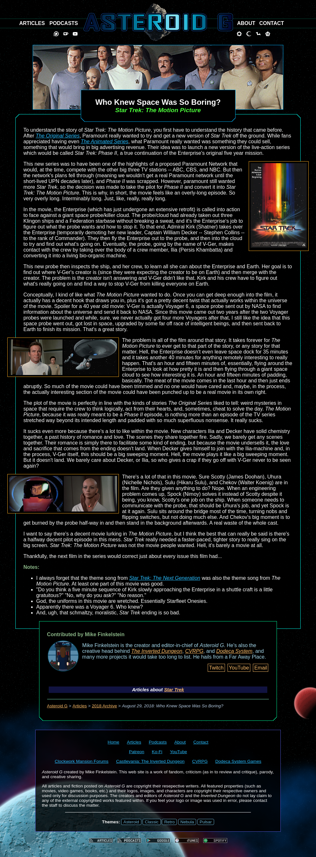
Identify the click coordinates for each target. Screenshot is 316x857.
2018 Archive (104, 705)
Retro (169, 822)
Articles (79, 705)
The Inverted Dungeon (156, 651)
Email (260, 667)
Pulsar (206, 822)
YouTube (239, 667)
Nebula (187, 822)
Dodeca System (234, 651)
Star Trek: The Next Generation (164, 578)
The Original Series (57, 135)
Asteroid (131, 822)
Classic (152, 822)
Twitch (216, 667)
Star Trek (174, 689)
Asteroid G (57, 705)
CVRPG (194, 651)
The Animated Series (105, 141)
